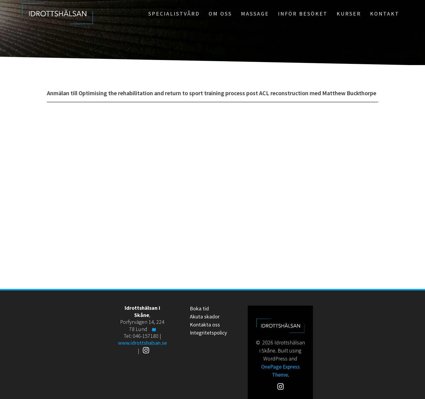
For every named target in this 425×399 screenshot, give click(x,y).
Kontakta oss (205, 324)
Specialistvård (174, 13)
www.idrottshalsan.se (142, 342)
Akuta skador (205, 316)
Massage (255, 13)
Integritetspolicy (208, 332)
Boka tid (199, 308)
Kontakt (384, 13)
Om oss (220, 13)
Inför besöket (303, 13)
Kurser (349, 13)
